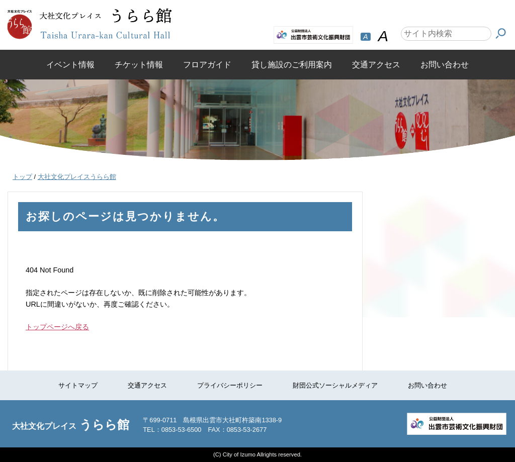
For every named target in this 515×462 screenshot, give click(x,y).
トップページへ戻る (57, 327)
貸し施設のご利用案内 (291, 64)
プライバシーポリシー (230, 385)
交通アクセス (376, 64)
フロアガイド (207, 64)
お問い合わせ (444, 64)
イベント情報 (70, 64)
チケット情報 (139, 64)
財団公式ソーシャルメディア (335, 385)
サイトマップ (78, 385)
